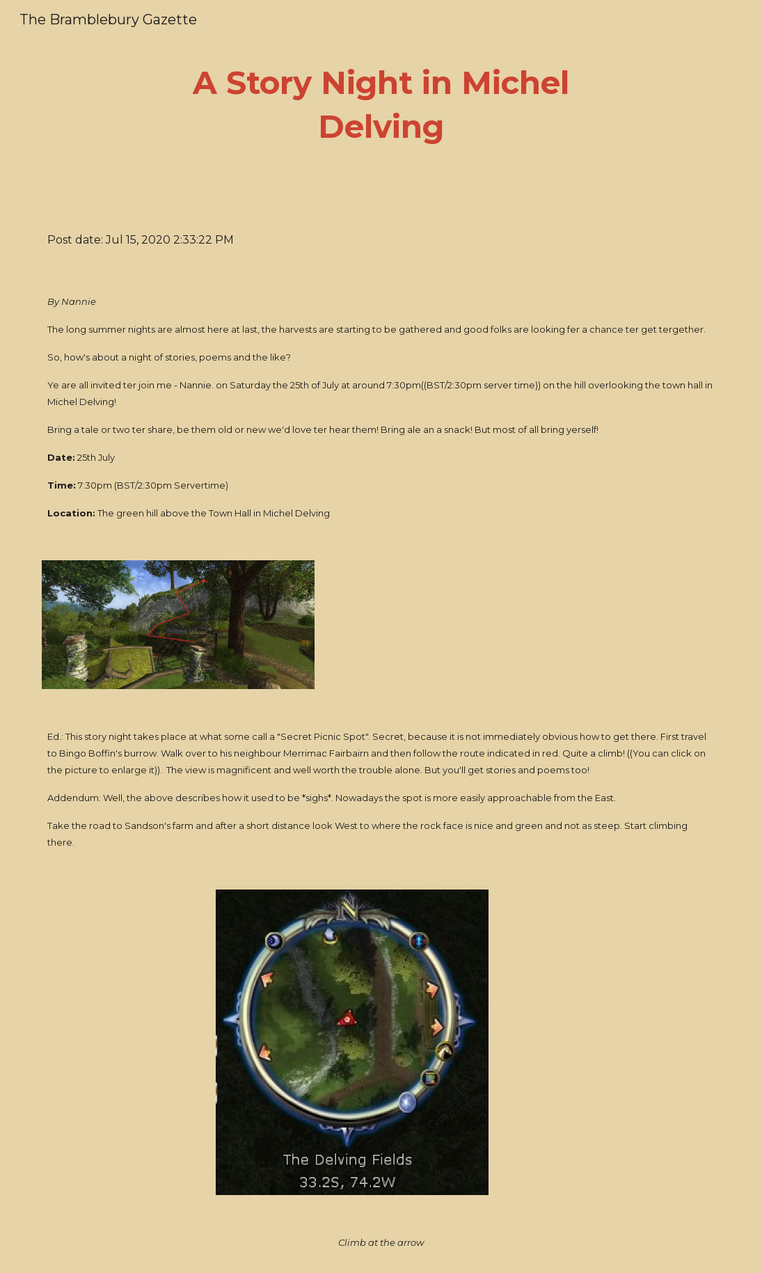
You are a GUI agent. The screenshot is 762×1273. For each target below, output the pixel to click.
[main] (381, 105)
